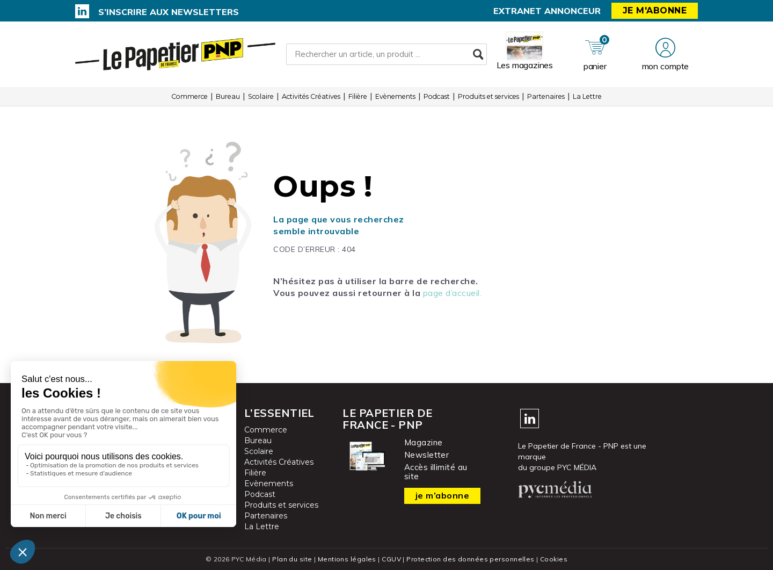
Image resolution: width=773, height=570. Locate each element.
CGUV (391, 559)
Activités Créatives (311, 96)
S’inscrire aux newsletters (168, 11)
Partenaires (546, 96)
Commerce (189, 96)
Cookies (553, 559)
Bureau (228, 96)
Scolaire (261, 96)
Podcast (437, 96)
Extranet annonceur (547, 10)
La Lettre (587, 96)
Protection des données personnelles (470, 559)
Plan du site (292, 559)
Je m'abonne (655, 10)
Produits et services (488, 96)
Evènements (395, 96)
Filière (357, 96)
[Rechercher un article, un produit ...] (386, 54)
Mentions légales (347, 559)
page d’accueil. (452, 292)
